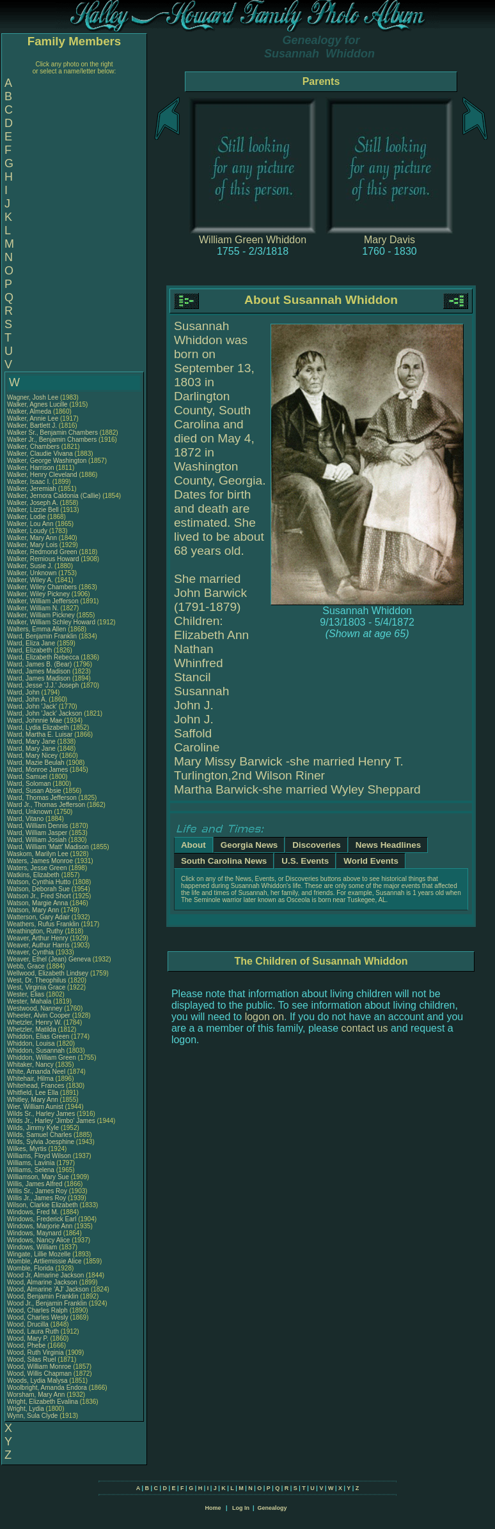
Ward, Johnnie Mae (34, 720)
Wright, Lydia (26, 1408)
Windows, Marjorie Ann (39, 1226)
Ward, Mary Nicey (32, 755)
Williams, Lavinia (31, 1162)
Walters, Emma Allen (36, 629)
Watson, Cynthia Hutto (39, 881)
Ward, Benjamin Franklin (42, 636)
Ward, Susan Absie (34, 790)
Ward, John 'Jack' (32, 706)
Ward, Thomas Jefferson (42, 797)
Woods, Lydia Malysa (37, 1380)
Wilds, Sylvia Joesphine (40, 1141)
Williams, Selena (31, 1169)
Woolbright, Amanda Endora (47, 1387)
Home (213, 1508)
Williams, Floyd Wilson (39, 1155)
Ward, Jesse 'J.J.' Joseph (43, 685)
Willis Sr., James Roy (37, 1190)
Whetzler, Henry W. (34, 1022)
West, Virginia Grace (36, 987)
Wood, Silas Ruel (31, 1359)
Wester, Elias (26, 994)
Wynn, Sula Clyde (32, 1415)
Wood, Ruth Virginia (35, 1352)
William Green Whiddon (252, 239)
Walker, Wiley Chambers (42, 587)
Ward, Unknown (30, 811)
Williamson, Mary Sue (38, 1176)
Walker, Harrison (31, 467)
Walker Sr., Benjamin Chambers (52, 432)
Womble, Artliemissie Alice (44, 1261)
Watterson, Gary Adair (38, 917)
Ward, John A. (27, 699)
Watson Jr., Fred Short (39, 896)
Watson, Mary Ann (34, 910)
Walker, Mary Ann (32, 537)
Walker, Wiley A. (30, 580)
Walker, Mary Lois (32, 544)
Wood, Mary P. (28, 1338)
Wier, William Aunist (35, 1106)
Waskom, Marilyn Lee (37, 853)
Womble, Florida (31, 1268)
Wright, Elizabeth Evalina (42, 1401)
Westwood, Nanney (35, 1008)
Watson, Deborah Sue (38, 889)
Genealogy (272, 1508)
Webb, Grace (27, 966)
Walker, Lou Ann (30, 523)
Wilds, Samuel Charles (39, 1134)
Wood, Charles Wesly (37, 1317)
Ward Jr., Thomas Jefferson (46, 804)
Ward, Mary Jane (31, 741)
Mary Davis (389, 239)
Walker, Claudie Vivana (40, 453)
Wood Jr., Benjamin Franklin (47, 1303)
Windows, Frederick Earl (41, 1219)
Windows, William (33, 1247)
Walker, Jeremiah (32, 488)
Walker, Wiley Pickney (38, 594)
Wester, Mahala (30, 1001)
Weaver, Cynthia (31, 952)
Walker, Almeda (30, 411)
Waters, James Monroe (40, 860)
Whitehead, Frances (36, 1085)
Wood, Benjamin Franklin (43, 1296)
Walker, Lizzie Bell (33, 509)
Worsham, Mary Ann (36, 1394)
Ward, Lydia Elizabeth (38, 727)
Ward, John (24, 692)
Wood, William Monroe (39, 1366)
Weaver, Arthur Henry (37, 938)
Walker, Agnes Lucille (37, 404)
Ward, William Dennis (37, 825)
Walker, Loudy (28, 530)
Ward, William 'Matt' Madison (48, 846)
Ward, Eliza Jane (31, 643)
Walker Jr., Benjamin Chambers (52, 439)
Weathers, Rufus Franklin (43, 924)
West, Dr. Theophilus (37, 980)
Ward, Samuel (28, 776)
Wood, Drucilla (29, 1324)
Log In (240, 1508)
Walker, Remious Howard (43, 558)
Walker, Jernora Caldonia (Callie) (53, 495)
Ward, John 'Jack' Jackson (44, 713)
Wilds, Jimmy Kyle (33, 1127)
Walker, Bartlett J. (32, 425)
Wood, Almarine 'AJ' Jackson (48, 1289)
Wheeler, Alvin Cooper (38, 1015)
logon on (264, 1016)
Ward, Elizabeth (30, 650)
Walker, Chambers (34, 446)
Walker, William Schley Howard (51, 622)
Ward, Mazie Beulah (36, 762)
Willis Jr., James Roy (36, 1197)
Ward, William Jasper (37, 832)
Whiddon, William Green (41, 1057)
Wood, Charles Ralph (37, 1310)
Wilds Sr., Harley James (41, 1113)
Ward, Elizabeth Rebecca (43, 657)
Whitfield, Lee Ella (32, 1092)
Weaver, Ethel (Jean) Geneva (49, 959)
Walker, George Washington (46, 460)
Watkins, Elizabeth (34, 874)
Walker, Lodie (27, 516)
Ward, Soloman (29, 783)
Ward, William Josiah (37, 839)
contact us (365, 1028)
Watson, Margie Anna (37, 903)
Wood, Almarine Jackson (42, 1282)
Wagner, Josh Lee (32, 397)
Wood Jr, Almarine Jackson (45, 1275)
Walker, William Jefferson (43, 601)
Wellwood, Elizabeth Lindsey (47, 973)
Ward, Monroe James (37, 769)
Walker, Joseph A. (32, 502)
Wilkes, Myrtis (27, 1148)
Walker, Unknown (32, 572)
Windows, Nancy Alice (38, 1240)
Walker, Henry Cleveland (42, 474)
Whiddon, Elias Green (38, 1036)
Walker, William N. (33, 608)
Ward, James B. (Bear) (39, 664)
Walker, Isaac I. (29, 481)
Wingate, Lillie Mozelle (39, 1254)
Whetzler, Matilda (32, 1029)
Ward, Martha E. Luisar (39, 734)
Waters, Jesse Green (37, 867)
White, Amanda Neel (36, 1071)
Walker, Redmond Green (42, 551)
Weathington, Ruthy (36, 931)
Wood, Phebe (27, 1345)
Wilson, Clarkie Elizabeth (42, 1205)
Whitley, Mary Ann (32, 1099)
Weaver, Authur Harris (38, 945)
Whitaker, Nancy (31, 1064)
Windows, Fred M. (33, 1212)
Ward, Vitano (26, 818)
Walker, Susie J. (29, 565)
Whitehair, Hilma (31, 1078)
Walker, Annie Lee (32, 418)
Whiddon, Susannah (37, 1050)
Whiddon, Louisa (31, 1043)
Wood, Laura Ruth (33, 1331)
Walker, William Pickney (41, 615)
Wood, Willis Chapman (39, 1373)
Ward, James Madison (38, 671)
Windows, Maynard (35, 1233)
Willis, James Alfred (35, 1183)
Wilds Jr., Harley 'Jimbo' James (51, 1120)
